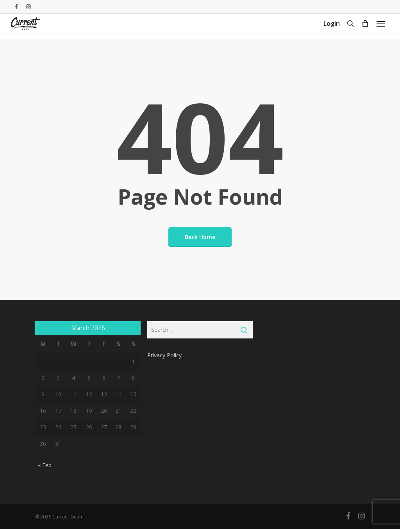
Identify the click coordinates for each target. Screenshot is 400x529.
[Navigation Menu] (381, 26)
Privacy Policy (164, 355)
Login (331, 26)
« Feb (45, 465)
